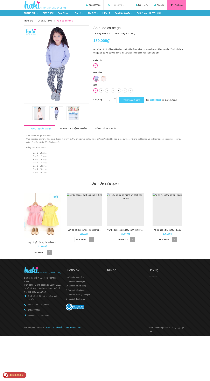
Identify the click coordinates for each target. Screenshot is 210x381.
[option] (39, 113)
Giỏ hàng (176, 5)
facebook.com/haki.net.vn (38, 303)
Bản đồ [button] (112, 257)
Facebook (153, 264)
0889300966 (94, 5)
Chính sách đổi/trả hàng (76, 273)
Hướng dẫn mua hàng (75, 264)
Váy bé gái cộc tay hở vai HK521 (43, 230)
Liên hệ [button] (153, 257)
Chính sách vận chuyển (75, 269)
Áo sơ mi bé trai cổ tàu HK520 (167, 230)
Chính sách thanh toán (75, 286)
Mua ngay (40, 240)
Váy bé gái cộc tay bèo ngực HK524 (84, 230)
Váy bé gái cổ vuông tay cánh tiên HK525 (126, 230)
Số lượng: (97, 100)
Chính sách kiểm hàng (75, 278)
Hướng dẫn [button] (73, 257)
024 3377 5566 (34, 298)
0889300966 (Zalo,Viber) (38, 292)
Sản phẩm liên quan (105, 184)
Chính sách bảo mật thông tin (78, 282)
